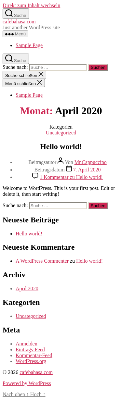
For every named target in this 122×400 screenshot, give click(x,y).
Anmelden (26, 343)
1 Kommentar (71, 177)
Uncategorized (61, 132)
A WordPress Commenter (42, 261)
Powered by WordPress (27, 383)
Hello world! (61, 146)
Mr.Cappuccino (91, 162)
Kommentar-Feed (34, 355)
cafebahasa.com (19, 21)
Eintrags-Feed (30, 349)
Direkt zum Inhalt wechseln (31, 5)
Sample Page (29, 45)
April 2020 (27, 288)
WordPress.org (31, 361)
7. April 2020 (87, 169)
